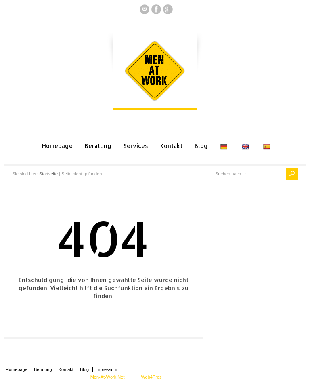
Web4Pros (151, 377)
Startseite (48, 173)
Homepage (57, 145)
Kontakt (171, 145)
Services (136, 145)
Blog (201, 145)
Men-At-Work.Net (107, 377)
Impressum (106, 369)
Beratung (98, 145)
